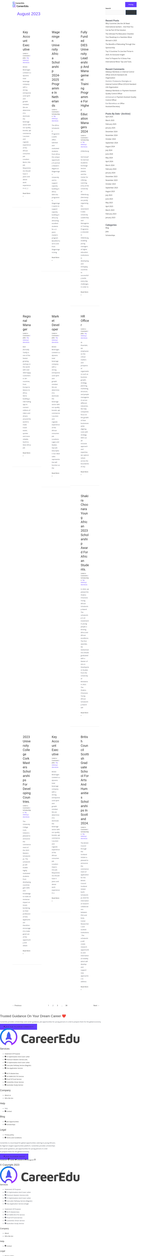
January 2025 (111, 127)
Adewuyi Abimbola (113, 72)
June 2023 (109, 198)
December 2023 (112, 176)
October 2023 (111, 183)
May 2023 (109, 202)
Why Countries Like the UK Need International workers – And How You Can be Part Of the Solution (120, 26)
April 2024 (109, 161)
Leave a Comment (26, 54)
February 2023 (111, 213)
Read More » (27, 194)
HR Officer (84, 325)
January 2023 (111, 217)
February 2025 (111, 124)
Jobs (24, 58)
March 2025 (110, 120)
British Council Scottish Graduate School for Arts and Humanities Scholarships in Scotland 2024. (85, 789)
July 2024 (109, 150)
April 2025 (109, 116)
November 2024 (112, 135)
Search (131, 12)
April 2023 (109, 206)
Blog (107, 227)
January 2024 (111, 172)
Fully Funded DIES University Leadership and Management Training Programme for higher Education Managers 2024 (85, 84)
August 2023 (110, 191)
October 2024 (111, 139)
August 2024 (110, 146)
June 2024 (109, 154)
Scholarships (110, 235)
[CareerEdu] (18, 3)
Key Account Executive (26, 40)
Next (96, 1019)
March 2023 (110, 210)
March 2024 (110, 165)
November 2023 (112, 180)
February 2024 (111, 169)
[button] (63, 4)
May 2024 (109, 157)
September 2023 (112, 187)
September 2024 (112, 142)
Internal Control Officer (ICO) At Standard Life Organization (120, 75)
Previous (17, 1019)
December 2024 (112, 131)
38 (66, 1019)
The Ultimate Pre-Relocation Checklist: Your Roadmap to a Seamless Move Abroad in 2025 (120, 37)
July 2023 (109, 195)
